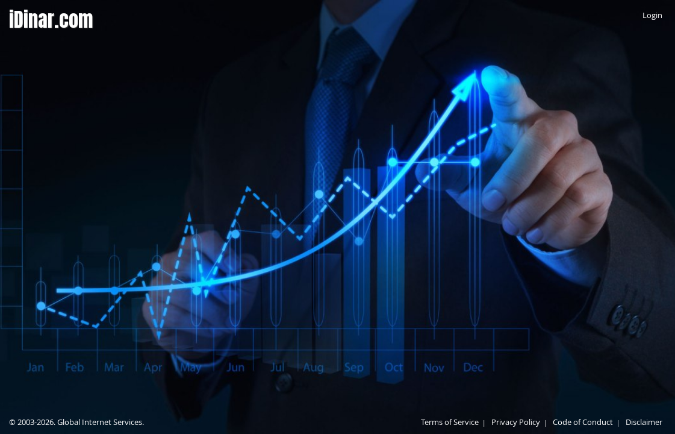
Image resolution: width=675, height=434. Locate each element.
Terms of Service (450, 422)
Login (652, 15)
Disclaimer (644, 422)
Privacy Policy (515, 422)
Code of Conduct (583, 422)
